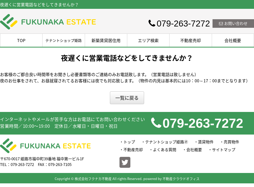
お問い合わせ (233, 23)
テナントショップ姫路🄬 (166, 142)
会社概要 (232, 40)
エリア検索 (148, 40)
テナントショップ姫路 (63, 40)
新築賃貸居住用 (106, 40)
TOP (21, 40)
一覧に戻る (127, 97)
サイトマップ (223, 149)
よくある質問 (164, 149)
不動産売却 (190, 40)
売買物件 (231, 142)
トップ (129, 142)
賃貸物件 (206, 142)
